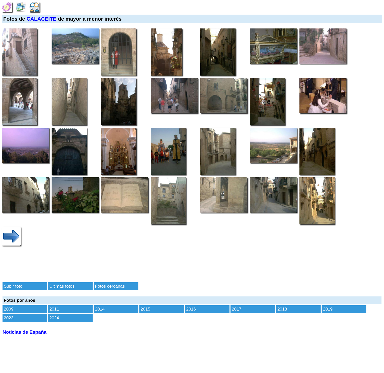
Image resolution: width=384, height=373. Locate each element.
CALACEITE (41, 19)
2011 (54, 309)
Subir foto (13, 286)
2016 (191, 309)
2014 (100, 309)
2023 (9, 317)
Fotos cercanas (110, 286)
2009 (9, 309)
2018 (282, 309)
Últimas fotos (61, 286)
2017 (237, 309)
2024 (54, 317)
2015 (145, 309)
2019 (328, 309)
